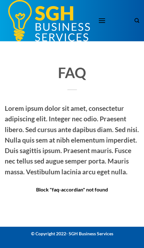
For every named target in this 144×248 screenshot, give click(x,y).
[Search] (137, 21)
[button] (102, 20)
